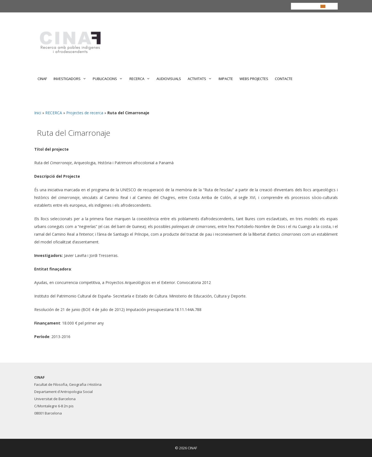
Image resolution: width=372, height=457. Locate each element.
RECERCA (141, 78)
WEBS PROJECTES (254, 78)
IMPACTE (226, 78)
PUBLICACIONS (109, 78)
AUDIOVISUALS (168, 78)
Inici (37, 112)
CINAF (42, 78)
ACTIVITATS (201, 78)
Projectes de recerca (84, 112)
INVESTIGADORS (71, 78)
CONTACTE (284, 78)
